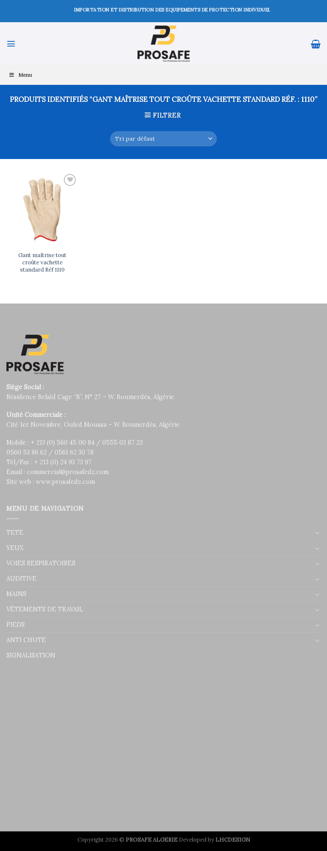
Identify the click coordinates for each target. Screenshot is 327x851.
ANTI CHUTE (26, 640)
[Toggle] (318, 532)
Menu (20, 75)
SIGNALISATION (30, 655)
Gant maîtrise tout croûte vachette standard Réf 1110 (42, 262)
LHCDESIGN (232, 839)
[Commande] (163, 138)
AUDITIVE (21, 578)
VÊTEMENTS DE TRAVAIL (44, 609)
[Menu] (11, 43)
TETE (14, 532)
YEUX (14, 548)
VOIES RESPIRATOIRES (40, 563)
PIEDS (15, 624)
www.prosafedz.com (65, 482)
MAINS (16, 594)
